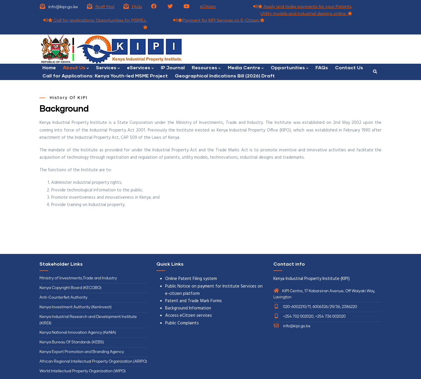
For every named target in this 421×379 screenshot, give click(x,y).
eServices (140, 68)
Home (49, 67)
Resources (206, 68)
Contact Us (349, 67)
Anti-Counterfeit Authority (63, 298)
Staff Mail (100, 7)
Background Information (188, 308)
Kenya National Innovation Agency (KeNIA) (77, 333)
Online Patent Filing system (191, 278)
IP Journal (173, 67)
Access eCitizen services (188, 315)
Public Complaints (182, 323)
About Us (76, 68)
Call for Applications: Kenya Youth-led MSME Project (105, 75)
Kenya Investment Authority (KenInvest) (75, 307)
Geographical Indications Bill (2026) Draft (225, 75)
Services (108, 68)
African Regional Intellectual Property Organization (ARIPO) (93, 362)
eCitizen (208, 7)
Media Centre (246, 68)
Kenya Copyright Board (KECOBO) (70, 288)
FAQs (132, 7)
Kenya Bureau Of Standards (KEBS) (71, 342)
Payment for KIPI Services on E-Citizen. (219, 20)
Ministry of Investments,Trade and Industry (78, 278)
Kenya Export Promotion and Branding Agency (81, 352)
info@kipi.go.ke (291, 326)
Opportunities (289, 68)
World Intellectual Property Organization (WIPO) (82, 371)
